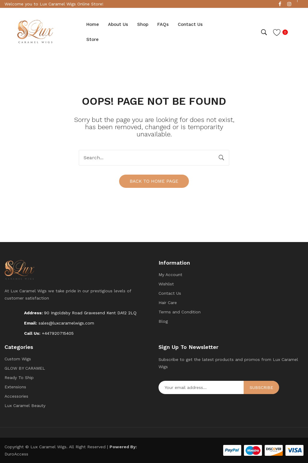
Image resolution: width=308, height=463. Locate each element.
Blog (163, 321)
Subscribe (261, 387)
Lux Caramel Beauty (25, 405)
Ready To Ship (19, 377)
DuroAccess (16, 454)
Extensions (15, 386)
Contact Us (170, 293)
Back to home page (154, 181)
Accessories (16, 396)
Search (221, 157)
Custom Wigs (18, 358)
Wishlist (166, 283)
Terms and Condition (180, 311)
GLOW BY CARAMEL (25, 368)
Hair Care (168, 302)
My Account (170, 274)
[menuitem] (92, 24)
